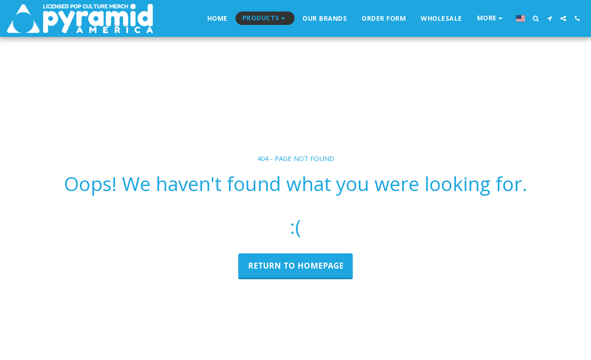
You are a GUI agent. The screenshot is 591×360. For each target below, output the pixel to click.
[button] (535, 18)
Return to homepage (296, 265)
